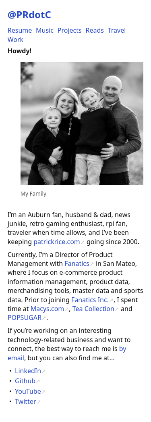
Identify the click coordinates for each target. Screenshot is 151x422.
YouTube (28, 391)
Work (15, 39)
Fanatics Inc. (90, 299)
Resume (20, 30)
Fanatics (76, 263)
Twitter (25, 401)
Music (45, 30)
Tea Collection (93, 308)
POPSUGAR (24, 317)
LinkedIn (28, 370)
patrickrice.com (56, 241)
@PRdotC (29, 14)
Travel (117, 30)
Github (25, 380)
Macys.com (47, 308)
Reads (94, 30)
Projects (70, 30)
